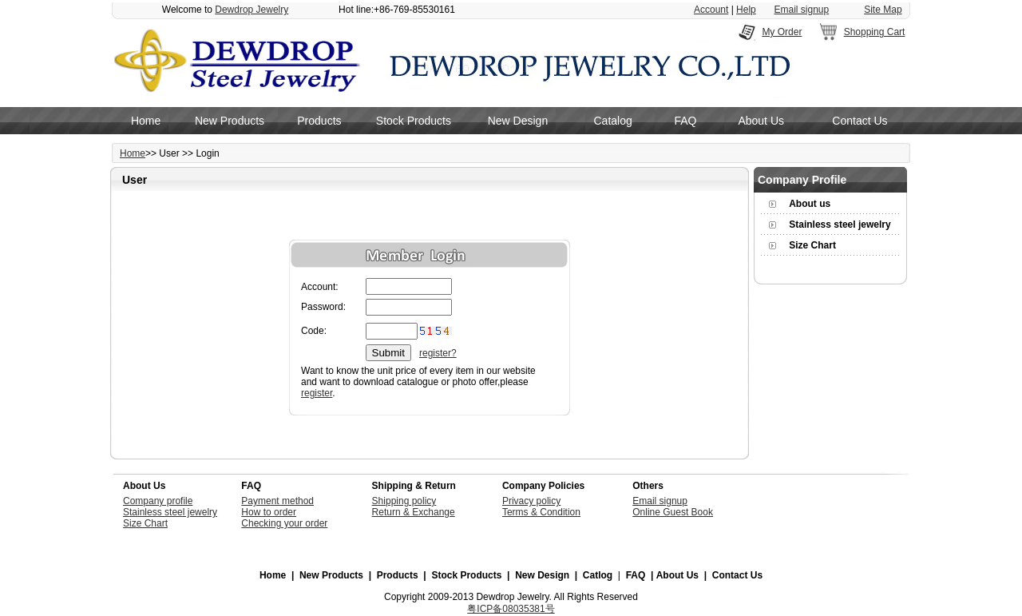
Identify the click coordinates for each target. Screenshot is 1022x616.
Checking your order (284, 523)
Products (319, 120)
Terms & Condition (541, 512)
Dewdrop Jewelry (251, 9)
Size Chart (812, 245)
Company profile (157, 501)
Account (711, 9)
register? (438, 353)
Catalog (613, 120)
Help (746, 9)
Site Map (882, 9)
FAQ (685, 120)
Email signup (802, 9)
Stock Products (413, 120)
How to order (268, 512)
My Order (782, 32)
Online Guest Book (672, 512)
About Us (761, 120)
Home (145, 120)
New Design (518, 120)
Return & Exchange (413, 512)
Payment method (277, 501)
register (316, 393)
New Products (229, 120)
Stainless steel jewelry (839, 224)
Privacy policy (531, 501)
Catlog (597, 575)
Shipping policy (404, 501)
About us (809, 203)
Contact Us (859, 120)
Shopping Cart (874, 32)
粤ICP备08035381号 (510, 608)
